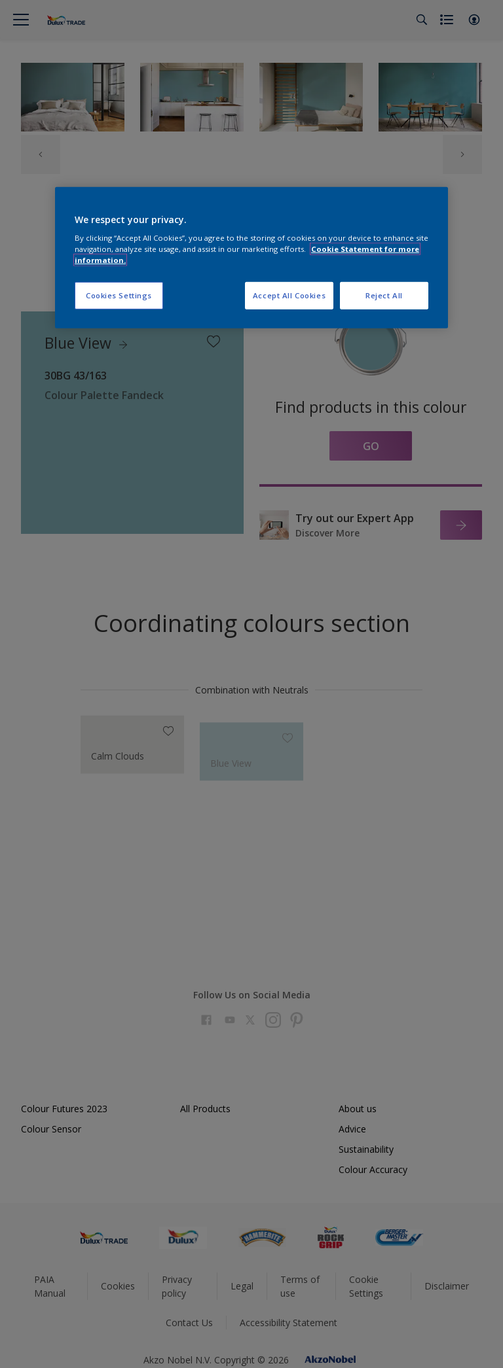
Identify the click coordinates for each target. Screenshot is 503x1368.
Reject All (384, 295)
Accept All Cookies (289, 295)
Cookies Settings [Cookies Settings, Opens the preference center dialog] (119, 295)
